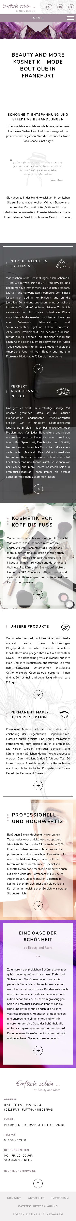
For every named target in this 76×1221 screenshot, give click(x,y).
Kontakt (60, 7)
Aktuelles (36, 1198)
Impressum (60, 1198)
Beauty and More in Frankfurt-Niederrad (18, 8)
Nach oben (38, 1183)
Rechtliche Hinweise (20, 1171)
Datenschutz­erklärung (38, 1206)
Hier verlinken (38, 369)
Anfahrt (71, 7)
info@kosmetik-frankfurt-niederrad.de (34, 1125)
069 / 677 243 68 (15, 1140)
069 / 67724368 (49, 7)
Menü (38, 18)
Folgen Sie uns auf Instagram (38, 1214)
